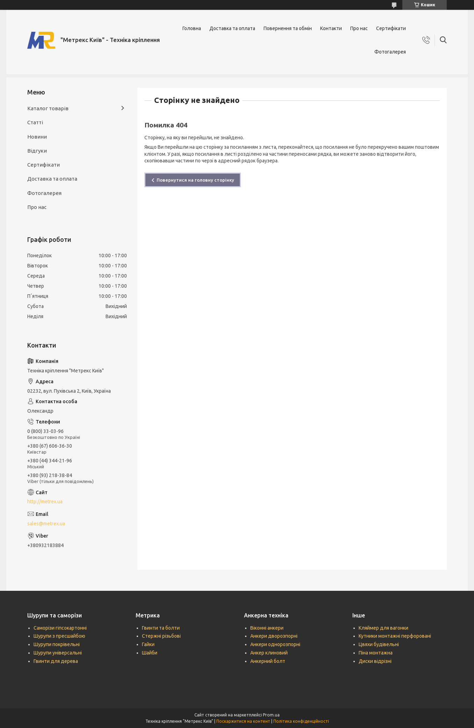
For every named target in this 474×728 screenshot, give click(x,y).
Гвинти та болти (161, 628)
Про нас (359, 28)
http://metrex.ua (45, 501)
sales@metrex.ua (46, 523)
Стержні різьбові (161, 636)
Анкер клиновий (269, 653)
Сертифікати (391, 28)
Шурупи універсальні (58, 653)
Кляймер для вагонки (383, 628)
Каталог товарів (48, 108)
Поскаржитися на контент (243, 721)
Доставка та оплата (232, 28)
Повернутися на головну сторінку (195, 179)
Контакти (331, 28)
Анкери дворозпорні (273, 636)
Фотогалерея (390, 52)
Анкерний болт (267, 661)
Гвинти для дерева (56, 661)
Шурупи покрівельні (57, 644)
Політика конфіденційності (301, 721)
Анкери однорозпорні (275, 644)
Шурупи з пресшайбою (59, 636)
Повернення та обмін (288, 28)
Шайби (149, 653)
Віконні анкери (266, 628)
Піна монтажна (376, 653)
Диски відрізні (375, 661)
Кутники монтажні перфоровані (395, 636)
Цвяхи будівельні (379, 644)
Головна (191, 28)
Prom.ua (271, 715)
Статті (35, 122)
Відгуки (37, 151)
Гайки (148, 644)
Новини (37, 137)
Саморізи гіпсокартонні (60, 628)
